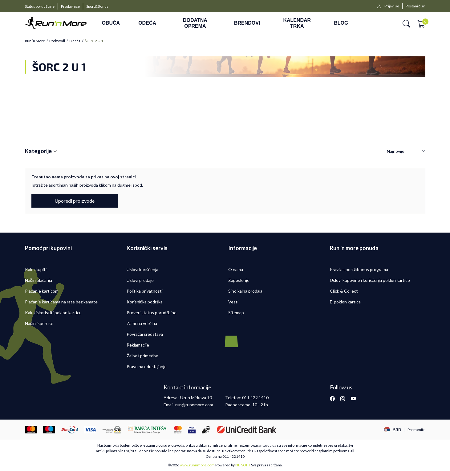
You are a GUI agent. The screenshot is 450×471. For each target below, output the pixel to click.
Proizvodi (57, 41)
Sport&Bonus (97, 6)
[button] (406, 23)
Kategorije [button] (41, 151)
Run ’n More (35, 41)
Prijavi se (391, 6)
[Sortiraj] (406, 151)
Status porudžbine (40, 6)
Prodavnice (70, 6)
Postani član (415, 6)
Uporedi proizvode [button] (75, 201)
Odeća (74, 41)
